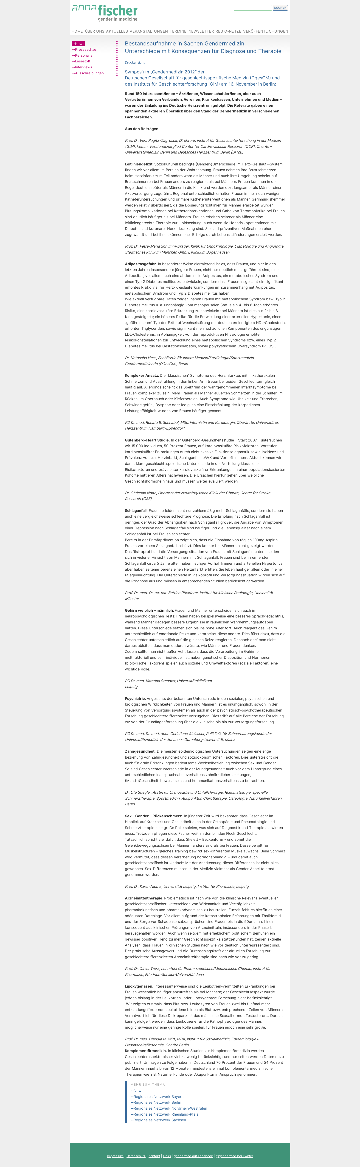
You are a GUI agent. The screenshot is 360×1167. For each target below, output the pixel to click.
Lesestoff (82, 61)
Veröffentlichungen (265, 31)
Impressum (115, 1156)
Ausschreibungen (89, 73)
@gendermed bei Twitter (234, 1156)
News (79, 44)
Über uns (94, 31)
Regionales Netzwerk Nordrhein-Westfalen (170, 1108)
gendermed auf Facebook (193, 1156)
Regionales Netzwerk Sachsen (160, 1120)
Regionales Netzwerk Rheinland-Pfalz (166, 1114)
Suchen (280, 7)
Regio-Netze (228, 31)
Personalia (83, 55)
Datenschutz (136, 1156)
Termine (178, 31)
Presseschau (85, 49)
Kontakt (154, 1156)
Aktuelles (117, 31)
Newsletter (201, 31)
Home (77, 31)
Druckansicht (135, 62)
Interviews (83, 67)
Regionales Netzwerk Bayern (158, 1096)
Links (167, 1156)
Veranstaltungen (149, 31)
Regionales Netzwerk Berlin (157, 1102)
